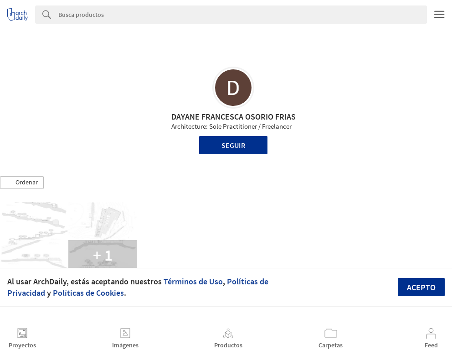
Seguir (233, 145)
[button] (22, 182)
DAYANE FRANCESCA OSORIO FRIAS (233, 116)
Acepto (421, 287)
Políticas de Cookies (88, 293)
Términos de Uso (193, 281)
